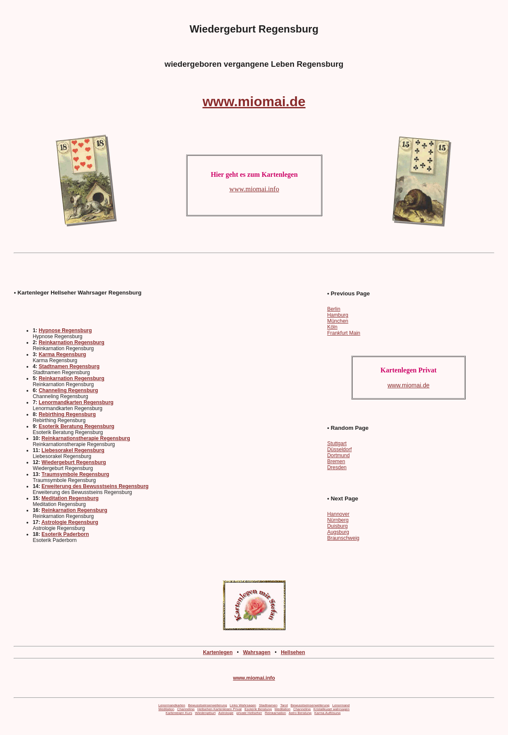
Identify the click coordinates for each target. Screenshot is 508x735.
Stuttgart (336, 443)
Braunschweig (343, 538)
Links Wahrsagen (243, 705)
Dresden (336, 467)
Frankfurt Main (343, 333)
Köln (332, 327)
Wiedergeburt (205, 713)
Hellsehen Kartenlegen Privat (219, 709)
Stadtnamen (268, 705)
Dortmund (338, 455)
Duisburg (337, 526)
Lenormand (341, 705)
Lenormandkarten (171, 705)
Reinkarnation (275, 713)
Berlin (333, 309)
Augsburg (338, 532)
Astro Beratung (299, 713)
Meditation (166, 709)
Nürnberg (337, 520)
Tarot (284, 705)
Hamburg (337, 315)
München (337, 321)
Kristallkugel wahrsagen (331, 709)
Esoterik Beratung (258, 709)
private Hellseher (249, 713)
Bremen (336, 461)
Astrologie (226, 713)
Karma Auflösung (327, 713)
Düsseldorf (339, 449)
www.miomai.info (254, 678)
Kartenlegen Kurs (179, 713)
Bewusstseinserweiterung (207, 705)
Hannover (338, 514)
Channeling (185, 709)
